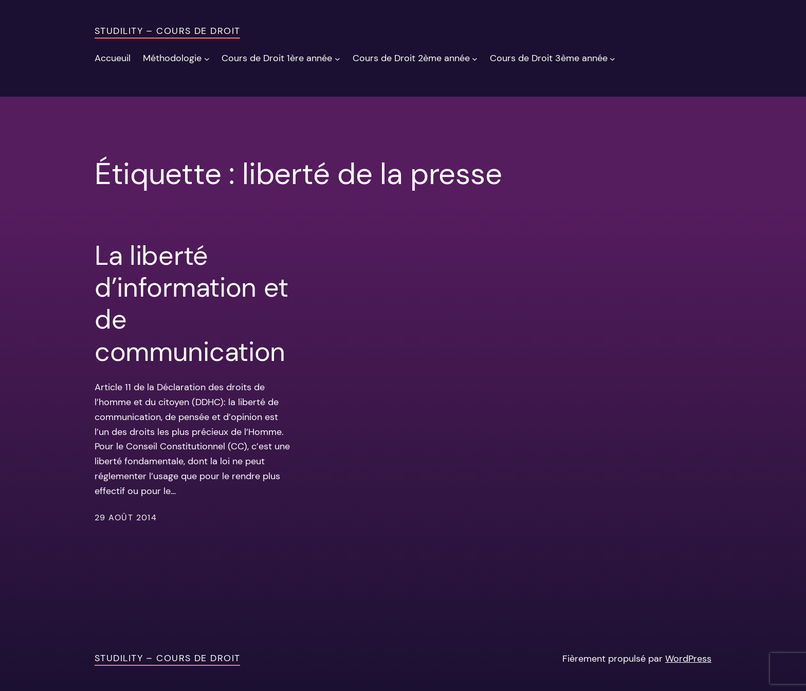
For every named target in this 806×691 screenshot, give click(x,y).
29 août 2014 (126, 517)
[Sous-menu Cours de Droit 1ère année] (337, 58)
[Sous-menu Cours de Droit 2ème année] (475, 58)
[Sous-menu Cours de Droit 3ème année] (612, 58)
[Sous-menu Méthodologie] (207, 58)
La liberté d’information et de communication (191, 304)
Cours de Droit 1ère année (277, 58)
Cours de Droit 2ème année (411, 58)
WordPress (688, 658)
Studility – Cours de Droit (167, 31)
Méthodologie (172, 58)
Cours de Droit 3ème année (549, 58)
